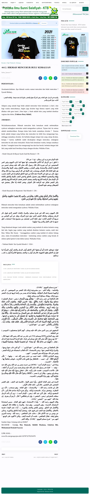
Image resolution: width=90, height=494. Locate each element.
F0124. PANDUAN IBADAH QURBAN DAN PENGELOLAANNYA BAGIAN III (73, 91)
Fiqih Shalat (67, 101)
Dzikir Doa (66, 113)
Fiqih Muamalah (68, 117)
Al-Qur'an (73, 3)
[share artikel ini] (40, 78)
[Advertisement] (29, 474)
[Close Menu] (56, 23)
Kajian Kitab (67, 121)
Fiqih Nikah (67, 109)
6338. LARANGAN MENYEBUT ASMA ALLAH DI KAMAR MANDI (21, 273)
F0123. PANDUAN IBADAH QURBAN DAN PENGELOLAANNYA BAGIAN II (73, 79)
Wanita (56, 3)
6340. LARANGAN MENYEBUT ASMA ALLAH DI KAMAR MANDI (21, 269)
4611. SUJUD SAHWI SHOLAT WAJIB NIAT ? (46, 457)
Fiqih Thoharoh (68, 105)
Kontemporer (46, 3)
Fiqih (13, 3)
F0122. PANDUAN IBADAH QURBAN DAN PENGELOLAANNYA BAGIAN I (73, 85)
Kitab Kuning (6, 7)
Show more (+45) (66, 126)
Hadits (81, 3)
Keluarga (78, 109)
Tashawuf (29, 3)
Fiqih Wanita (79, 113)
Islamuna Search (49, 491)
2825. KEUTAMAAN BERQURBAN (72, 74)
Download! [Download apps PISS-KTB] (44, 23)
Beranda (5, 3)
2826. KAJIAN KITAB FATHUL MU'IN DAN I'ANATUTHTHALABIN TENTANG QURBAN (73, 68)
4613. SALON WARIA (7, 457)
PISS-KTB (64, 21)
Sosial (64, 3)
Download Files (74, 136)
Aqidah (21, 3)
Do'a (37, 3)
